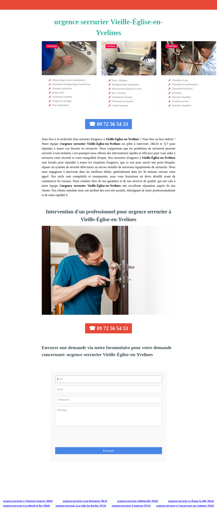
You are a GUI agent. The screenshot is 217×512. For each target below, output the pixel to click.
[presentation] (84, 437)
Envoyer (108, 451)
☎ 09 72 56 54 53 (108, 124)
